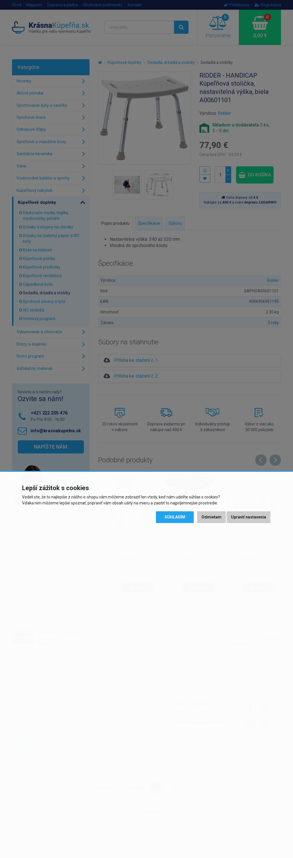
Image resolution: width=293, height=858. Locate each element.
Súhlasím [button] (175, 517)
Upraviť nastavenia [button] (248, 517)
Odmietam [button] (211, 517)
